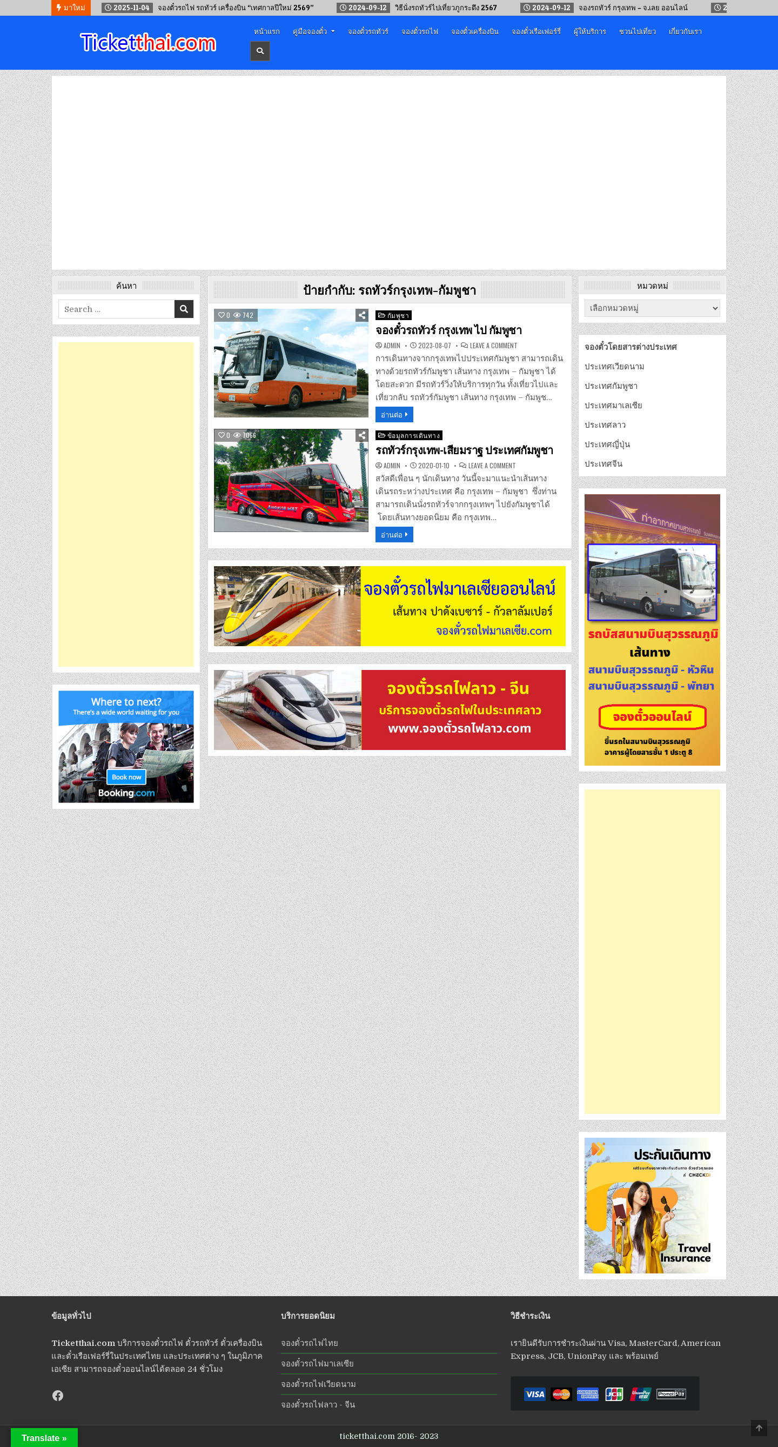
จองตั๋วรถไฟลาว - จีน (318, 1405)
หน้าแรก (267, 30)
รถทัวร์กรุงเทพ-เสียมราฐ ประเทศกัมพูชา (464, 450)
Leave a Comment (494, 345)
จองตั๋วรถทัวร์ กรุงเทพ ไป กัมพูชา (448, 330)
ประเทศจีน (603, 464)
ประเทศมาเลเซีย (613, 405)
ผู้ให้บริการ (590, 30)
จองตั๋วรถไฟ (419, 30)
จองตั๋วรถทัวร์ (368, 30)
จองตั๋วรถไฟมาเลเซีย (317, 1364)
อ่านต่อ (392, 414)
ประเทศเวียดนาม (615, 366)
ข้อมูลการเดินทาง (413, 435)
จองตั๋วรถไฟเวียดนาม (318, 1384)
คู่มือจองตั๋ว (310, 30)
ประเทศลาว (605, 425)
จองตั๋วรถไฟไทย (309, 1343)
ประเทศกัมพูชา (611, 386)
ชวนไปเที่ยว (637, 30)
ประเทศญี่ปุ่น (607, 444)
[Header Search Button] (260, 51)
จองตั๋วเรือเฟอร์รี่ (536, 30)
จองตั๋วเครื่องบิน (475, 30)
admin (392, 345)
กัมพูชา (398, 315)
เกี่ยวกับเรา (685, 30)
